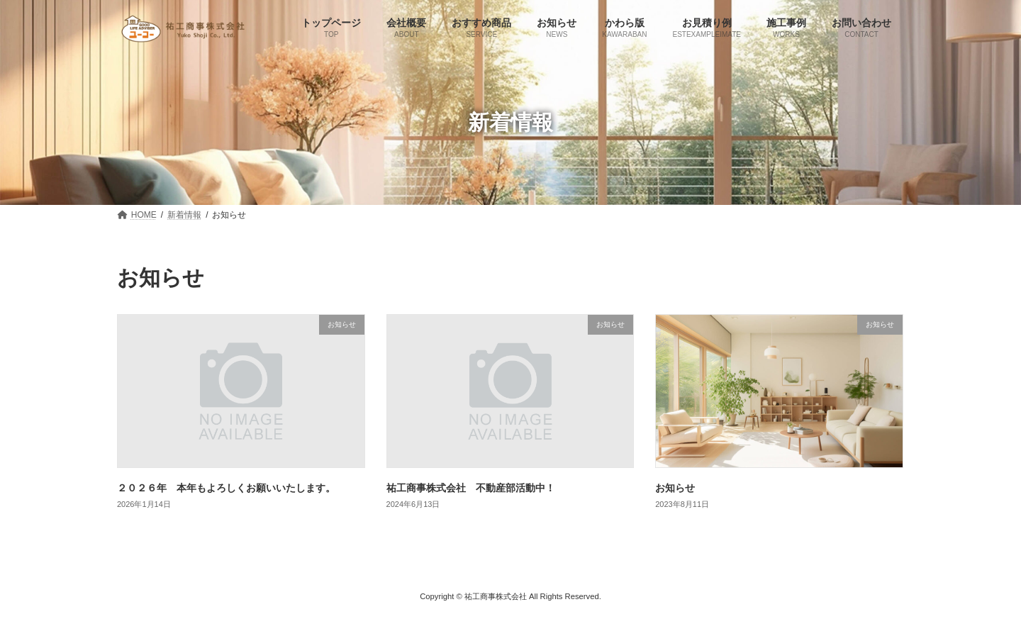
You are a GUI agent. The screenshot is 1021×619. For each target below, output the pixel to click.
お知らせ (675, 487)
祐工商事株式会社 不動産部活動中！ (470, 487)
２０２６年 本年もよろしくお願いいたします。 (226, 487)
